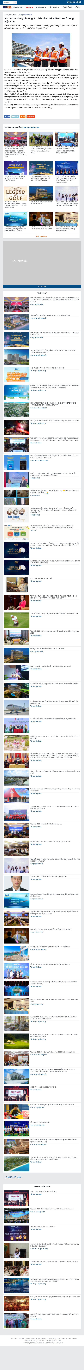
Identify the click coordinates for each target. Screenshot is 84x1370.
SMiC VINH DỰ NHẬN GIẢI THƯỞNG (43, 1087)
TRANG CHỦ (17, 7)
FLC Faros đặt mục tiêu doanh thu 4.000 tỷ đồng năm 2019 (50, 666)
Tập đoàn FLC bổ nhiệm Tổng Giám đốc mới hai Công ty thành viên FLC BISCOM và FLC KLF (67, 203)
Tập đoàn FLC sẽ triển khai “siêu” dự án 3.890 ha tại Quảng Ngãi (52, 1052)
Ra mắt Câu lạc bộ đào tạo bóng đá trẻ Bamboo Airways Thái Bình (53, 719)
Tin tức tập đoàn (35, 443)
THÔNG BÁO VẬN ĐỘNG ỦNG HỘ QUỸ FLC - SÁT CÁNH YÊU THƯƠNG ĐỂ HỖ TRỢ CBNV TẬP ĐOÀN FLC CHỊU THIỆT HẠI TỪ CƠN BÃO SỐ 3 (53, 510)
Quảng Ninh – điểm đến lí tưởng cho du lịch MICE (47, 649)
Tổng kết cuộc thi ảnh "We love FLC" (42, 1226)
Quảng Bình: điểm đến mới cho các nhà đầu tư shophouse (50, 947)
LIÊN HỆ (77, 7)
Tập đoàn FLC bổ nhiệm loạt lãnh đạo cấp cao (46, 824)
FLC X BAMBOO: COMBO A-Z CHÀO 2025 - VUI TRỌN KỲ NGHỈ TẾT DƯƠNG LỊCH (41, 178)
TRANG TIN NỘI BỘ (74, 2)
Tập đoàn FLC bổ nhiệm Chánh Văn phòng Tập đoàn (48, 876)
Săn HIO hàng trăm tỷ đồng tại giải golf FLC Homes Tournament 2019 (54, 613)
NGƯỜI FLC (41, 7)
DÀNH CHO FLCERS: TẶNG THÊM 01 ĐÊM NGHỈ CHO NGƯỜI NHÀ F (15, 178)
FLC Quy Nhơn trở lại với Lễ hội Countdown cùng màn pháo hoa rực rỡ (54, 420)
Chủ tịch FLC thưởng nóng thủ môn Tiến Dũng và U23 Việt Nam (52, 1104)
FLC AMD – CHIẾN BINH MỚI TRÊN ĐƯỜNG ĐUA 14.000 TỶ (51, 929)
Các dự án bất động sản (38, 318)
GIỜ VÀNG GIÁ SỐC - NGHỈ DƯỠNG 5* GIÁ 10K (47, 368)
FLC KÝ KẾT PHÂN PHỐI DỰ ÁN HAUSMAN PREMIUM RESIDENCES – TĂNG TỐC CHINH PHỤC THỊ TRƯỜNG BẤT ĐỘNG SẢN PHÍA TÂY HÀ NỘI (54, 300)
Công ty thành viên (25, 15)
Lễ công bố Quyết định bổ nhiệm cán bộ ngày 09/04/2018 (50, 964)
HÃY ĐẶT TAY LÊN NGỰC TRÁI (41, 578)
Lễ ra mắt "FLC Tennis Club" (40, 1122)
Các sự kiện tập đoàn (37, 1107)
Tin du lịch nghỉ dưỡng (38, 371)
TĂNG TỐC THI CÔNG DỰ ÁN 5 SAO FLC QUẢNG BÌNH (50, 315)
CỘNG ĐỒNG (67, 7)
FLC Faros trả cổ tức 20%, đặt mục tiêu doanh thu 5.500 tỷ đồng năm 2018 (66, 229)
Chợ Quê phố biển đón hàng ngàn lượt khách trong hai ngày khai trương (55, 1296)
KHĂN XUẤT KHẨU (13, 1177)
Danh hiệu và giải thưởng (39, 460)
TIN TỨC (29, 7)
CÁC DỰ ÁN (54, 7)
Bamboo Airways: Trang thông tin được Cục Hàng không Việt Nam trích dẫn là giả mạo (15, 229)
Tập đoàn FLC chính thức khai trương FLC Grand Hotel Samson (52, 1209)
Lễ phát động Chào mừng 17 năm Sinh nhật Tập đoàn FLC (50, 841)
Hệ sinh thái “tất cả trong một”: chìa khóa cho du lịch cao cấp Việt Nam (54, 684)
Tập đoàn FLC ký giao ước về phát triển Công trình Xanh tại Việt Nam (54, 1261)
